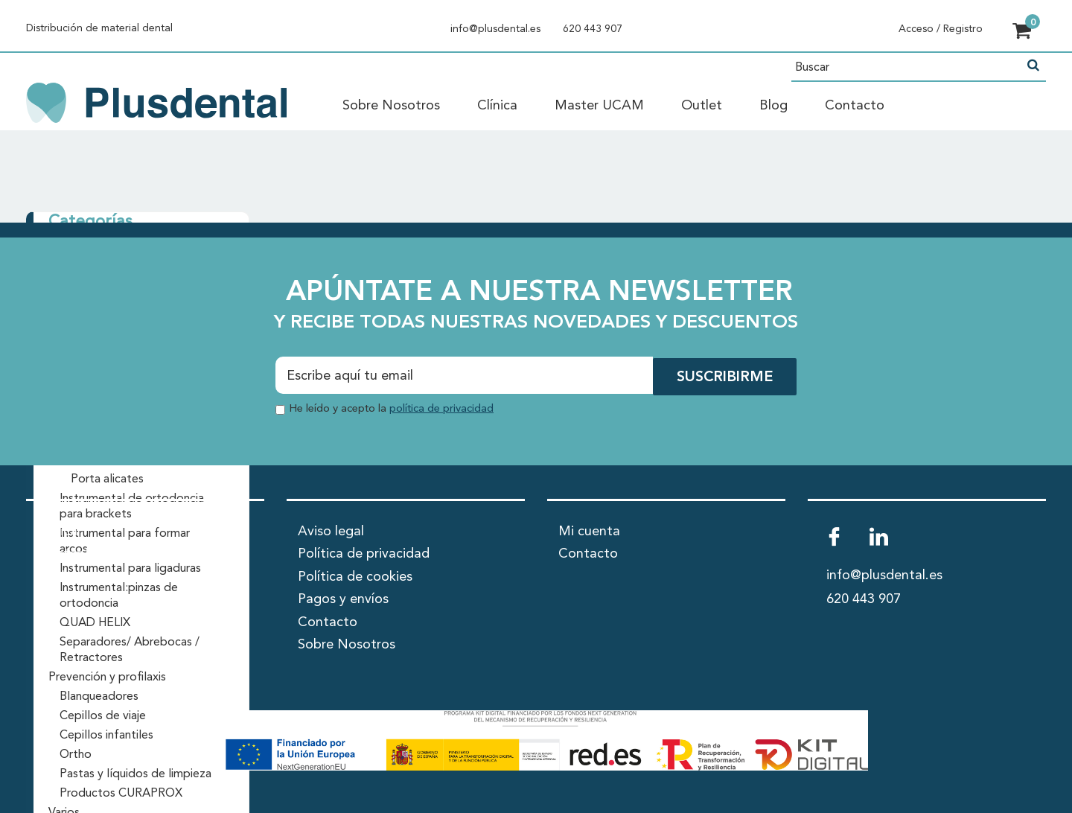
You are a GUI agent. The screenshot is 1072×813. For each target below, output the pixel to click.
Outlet (701, 105)
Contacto (854, 105)
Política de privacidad (364, 552)
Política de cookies (355, 574)
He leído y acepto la (391, 407)
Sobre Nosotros (391, 105)
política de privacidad (441, 407)
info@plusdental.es (495, 29)
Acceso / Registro (941, 29)
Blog (773, 105)
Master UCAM (599, 105)
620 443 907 (592, 29)
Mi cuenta (589, 529)
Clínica (497, 105)
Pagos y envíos (343, 598)
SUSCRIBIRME (723, 376)
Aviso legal (331, 529)
